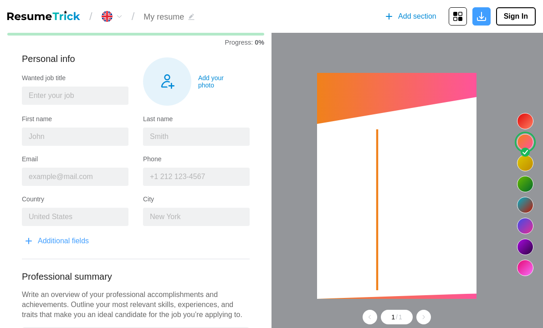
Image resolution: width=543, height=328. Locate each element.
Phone (152, 159)
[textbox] (75, 95)
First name (37, 119)
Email (30, 159)
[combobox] (75, 96)
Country (33, 199)
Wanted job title (44, 78)
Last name (158, 119)
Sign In (516, 16)
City (148, 199)
